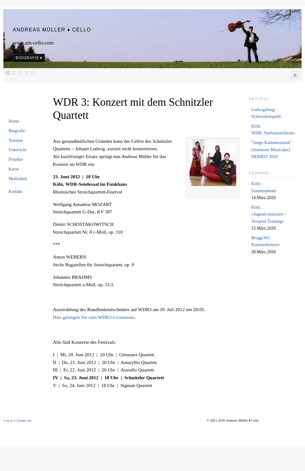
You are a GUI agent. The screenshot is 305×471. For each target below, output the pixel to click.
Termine (15, 140)
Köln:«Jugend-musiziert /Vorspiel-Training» (268, 214)
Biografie (16, 130)
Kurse (13, 169)
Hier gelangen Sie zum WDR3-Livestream (93, 317)
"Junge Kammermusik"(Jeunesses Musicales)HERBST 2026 (271, 149)
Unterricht (17, 149)
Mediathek (17, 178)
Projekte (15, 159)
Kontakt (15, 191)
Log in (8, 420)
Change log (23, 420)
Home (13, 121)
